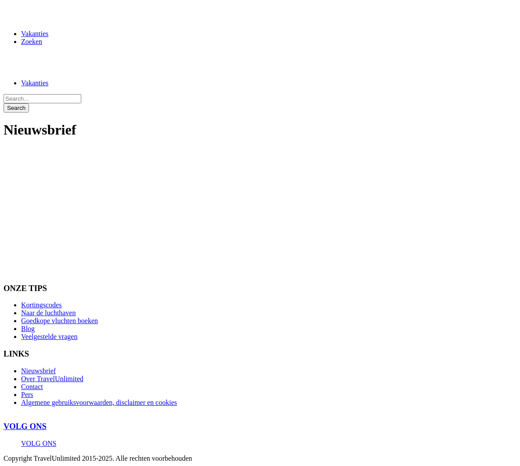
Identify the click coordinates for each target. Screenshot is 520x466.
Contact (32, 386)
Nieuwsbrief (38, 371)
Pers (27, 394)
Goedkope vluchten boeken (59, 320)
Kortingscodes (41, 305)
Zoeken (31, 41)
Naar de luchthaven (48, 313)
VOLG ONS (25, 426)
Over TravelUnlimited (52, 378)
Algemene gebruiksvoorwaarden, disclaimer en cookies (99, 402)
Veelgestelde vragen (49, 336)
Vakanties (34, 33)
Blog (28, 328)
